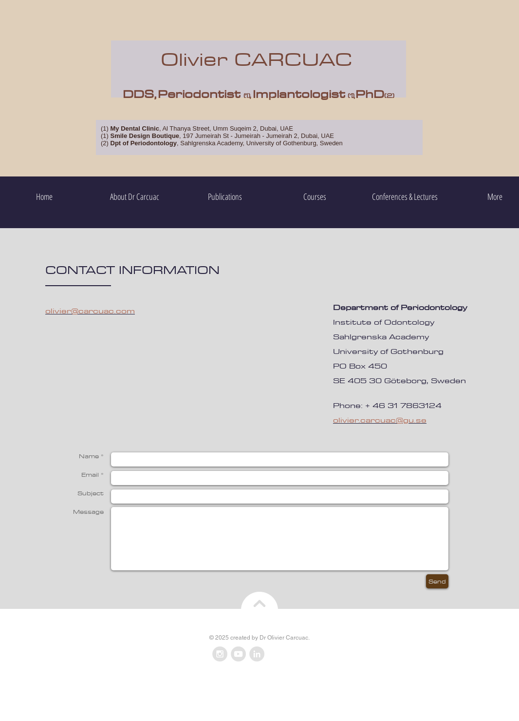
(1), (351, 95)
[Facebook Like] (285, 654)
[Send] (437, 581)
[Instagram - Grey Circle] (219, 654)
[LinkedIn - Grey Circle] (256, 654)
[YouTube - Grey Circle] (238, 654)
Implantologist (299, 93)
